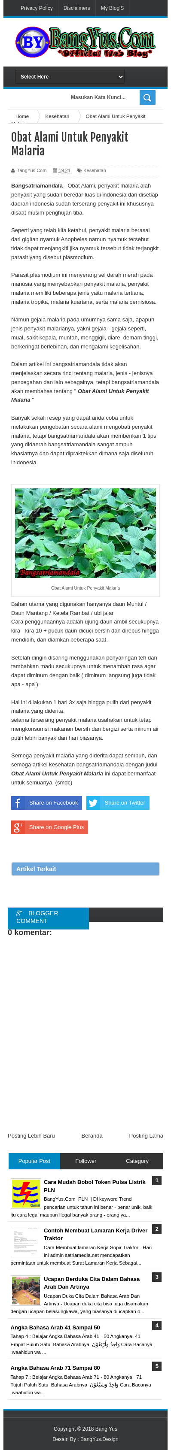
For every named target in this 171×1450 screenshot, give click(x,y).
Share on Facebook (44, 803)
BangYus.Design (99, 1439)
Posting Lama (146, 1135)
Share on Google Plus (47, 827)
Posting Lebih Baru (31, 1135)
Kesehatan (94, 170)
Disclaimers (77, 8)
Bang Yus (106, 1429)
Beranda (92, 1135)
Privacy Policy (37, 8)
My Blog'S (112, 8)
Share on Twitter (115, 803)
